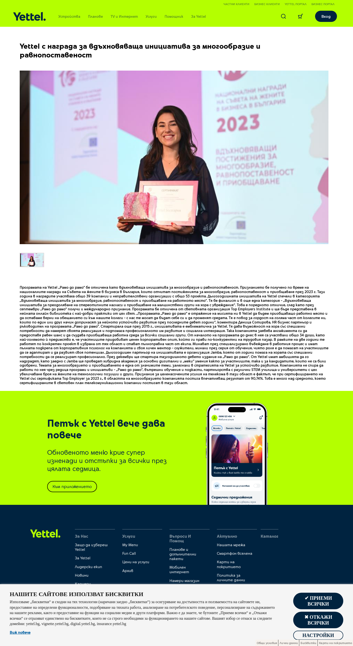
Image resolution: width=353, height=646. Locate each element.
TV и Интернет (124, 16)
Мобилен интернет (179, 569)
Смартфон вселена (234, 553)
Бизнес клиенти (267, 4)
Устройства (69, 16)
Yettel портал (296, 4)
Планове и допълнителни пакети (182, 554)
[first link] (45, 533)
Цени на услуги (135, 561)
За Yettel (198, 16)
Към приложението (72, 486)
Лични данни (289, 643)
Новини (81, 575)
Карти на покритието (229, 564)
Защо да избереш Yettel (91, 547)
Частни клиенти (236, 4)
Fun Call (129, 553)
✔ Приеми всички (318, 601)
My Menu (130, 544)
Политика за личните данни (231, 577)
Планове (95, 16)
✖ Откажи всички (318, 620)
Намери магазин (184, 580)
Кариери (83, 583)
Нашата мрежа (231, 544)
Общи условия (267, 643)
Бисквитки (308, 643)
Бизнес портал (323, 4)
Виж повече (20, 632)
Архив (127, 570)
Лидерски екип (88, 566)
